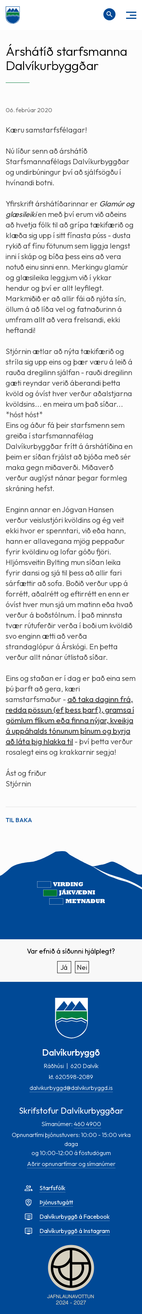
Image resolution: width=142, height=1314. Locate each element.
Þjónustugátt (56, 1202)
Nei (82, 967)
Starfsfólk (52, 1188)
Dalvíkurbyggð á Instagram (74, 1231)
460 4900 (87, 1124)
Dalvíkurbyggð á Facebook (74, 1216)
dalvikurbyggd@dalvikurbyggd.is (71, 1087)
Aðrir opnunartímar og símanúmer (71, 1163)
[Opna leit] (109, 14)
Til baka (19, 820)
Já (64, 967)
